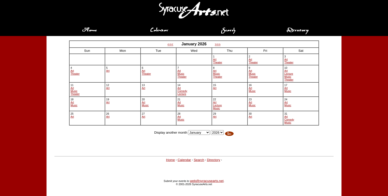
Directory (213, 160)
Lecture (288, 73)
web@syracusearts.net (207, 181)
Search (199, 160)
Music (180, 73)
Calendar (184, 160)
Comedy (182, 90)
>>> (217, 44)
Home (170, 160)
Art (215, 59)
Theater (217, 62)
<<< (170, 44)
